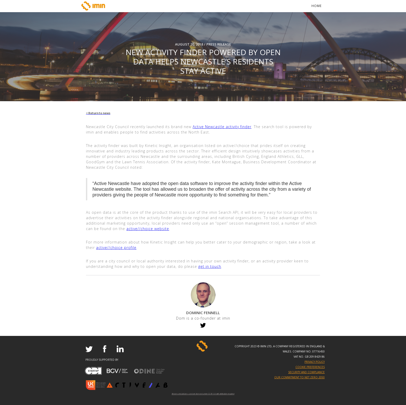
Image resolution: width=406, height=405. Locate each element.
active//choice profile (116, 247)
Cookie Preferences (310, 367)
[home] (94, 6)
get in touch (209, 266)
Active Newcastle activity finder (222, 126)
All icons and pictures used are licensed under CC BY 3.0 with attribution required (203, 393)
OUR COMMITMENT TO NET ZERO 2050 (299, 377)
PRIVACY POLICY (314, 362)
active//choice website (147, 228)
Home (316, 6)
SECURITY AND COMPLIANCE (306, 372)
